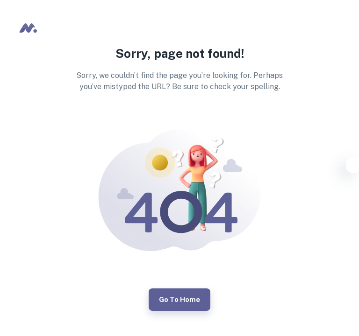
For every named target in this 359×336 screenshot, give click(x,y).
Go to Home (179, 299)
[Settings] (352, 166)
